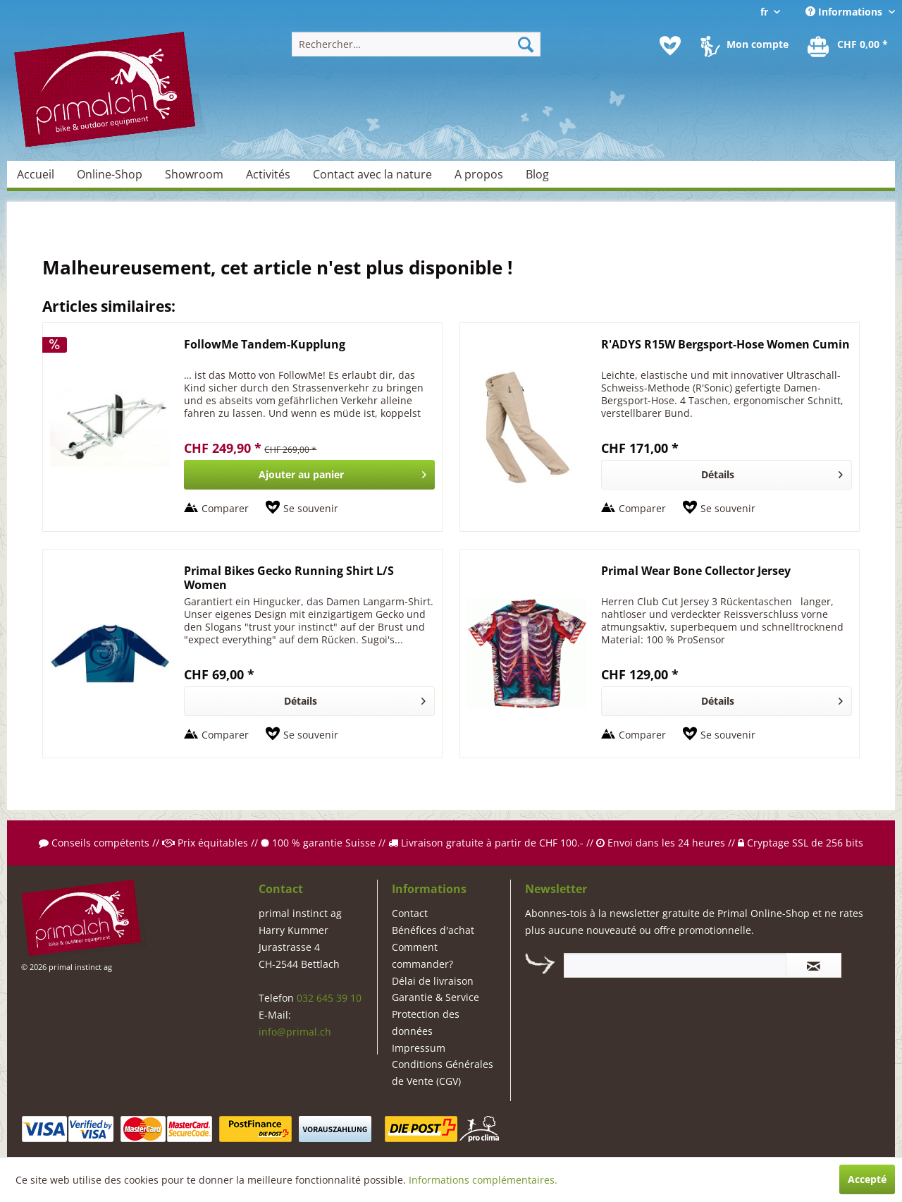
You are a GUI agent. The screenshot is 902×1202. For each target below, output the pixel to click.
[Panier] (848, 46)
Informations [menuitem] (845, 11)
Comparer (225, 508)
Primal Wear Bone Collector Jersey (696, 571)
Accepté (867, 1179)
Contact (410, 913)
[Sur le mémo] (302, 508)
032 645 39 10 (329, 997)
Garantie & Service (435, 997)
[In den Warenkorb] (309, 475)
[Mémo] (670, 46)
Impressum (418, 1048)
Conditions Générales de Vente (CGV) (442, 1072)
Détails (772, 472)
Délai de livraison (433, 981)
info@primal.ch (295, 1031)
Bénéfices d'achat (433, 930)
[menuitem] (416, 44)
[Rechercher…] (416, 44)
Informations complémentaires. (483, 1179)
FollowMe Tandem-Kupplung (264, 344)
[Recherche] (525, 44)
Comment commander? (422, 955)
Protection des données (425, 1022)
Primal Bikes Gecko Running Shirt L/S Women (289, 578)
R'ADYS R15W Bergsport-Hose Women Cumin (725, 344)
